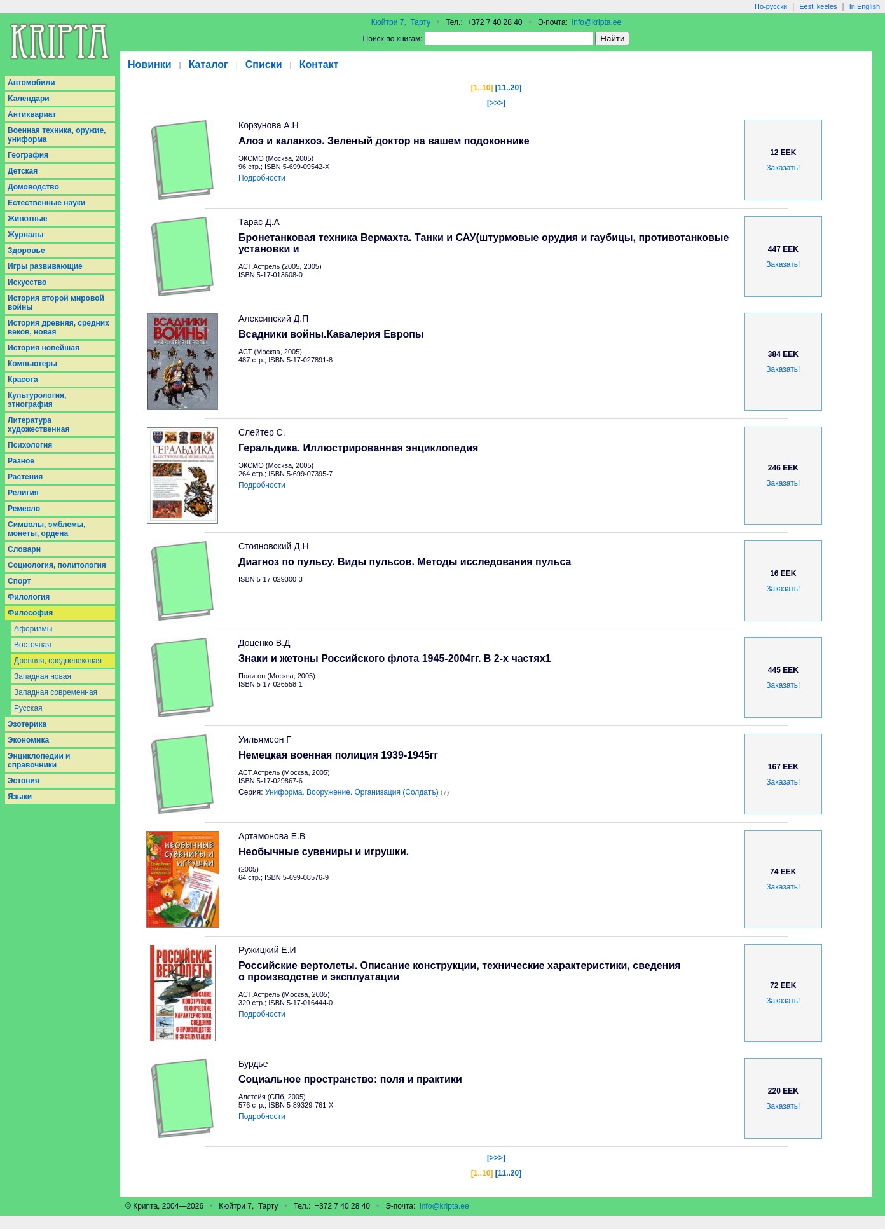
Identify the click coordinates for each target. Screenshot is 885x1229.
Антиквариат (32, 114)
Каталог (208, 64)
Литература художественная (38, 425)
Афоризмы (33, 628)
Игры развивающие (45, 266)
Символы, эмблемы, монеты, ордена (46, 529)
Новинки (150, 64)
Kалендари (29, 98)
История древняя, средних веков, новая (58, 327)
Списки (263, 64)
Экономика (28, 740)
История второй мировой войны (56, 303)
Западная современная (55, 692)
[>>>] (496, 103)
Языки (20, 796)
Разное (21, 461)
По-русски (771, 6)
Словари (24, 549)
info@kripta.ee (597, 22)
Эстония (23, 780)
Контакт (319, 64)
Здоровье (26, 250)
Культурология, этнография (37, 400)
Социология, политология (57, 565)
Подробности (261, 178)
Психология (30, 445)
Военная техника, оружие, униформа (57, 135)
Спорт (19, 581)
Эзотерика (27, 724)
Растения (25, 476)
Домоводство (33, 186)
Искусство (27, 282)
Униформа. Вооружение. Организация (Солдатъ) (352, 792)
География (28, 155)
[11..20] (508, 87)
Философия (30, 612)
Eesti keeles (818, 6)
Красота (23, 379)
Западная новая (42, 676)
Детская (23, 171)
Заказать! (783, 167)
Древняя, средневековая (58, 660)
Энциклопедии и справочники (39, 760)
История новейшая (43, 347)
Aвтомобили (31, 82)
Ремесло (24, 508)
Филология (29, 597)
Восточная (32, 644)
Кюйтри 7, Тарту (400, 22)
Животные (28, 218)
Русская (28, 708)
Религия (23, 492)
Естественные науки (46, 202)
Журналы (25, 234)
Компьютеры (32, 363)
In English (864, 6)
